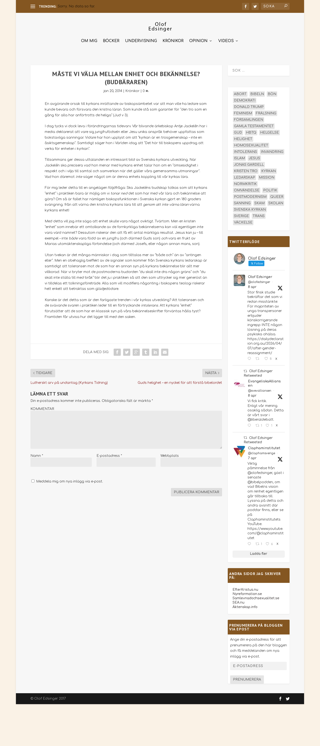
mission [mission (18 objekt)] (266, 175)
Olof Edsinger (260, 275)
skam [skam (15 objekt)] (259, 201)
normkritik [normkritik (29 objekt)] (245, 182)
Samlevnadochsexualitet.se (256, 596)
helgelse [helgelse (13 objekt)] (269, 130)
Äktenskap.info (245, 605)
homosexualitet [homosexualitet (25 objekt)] (251, 143)
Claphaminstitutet (264, 446)
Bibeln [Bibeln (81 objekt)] (257, 92)
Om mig (89, 39)
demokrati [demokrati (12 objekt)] (244, 98)
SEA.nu (238, 600)
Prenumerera (247, 677)
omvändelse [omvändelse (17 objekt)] (246, 188)
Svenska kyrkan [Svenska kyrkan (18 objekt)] (250, 207)
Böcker (111, 39)
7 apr (252, 456)
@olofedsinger (259, 280)
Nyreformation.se (247, 592)
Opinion (198, 39)
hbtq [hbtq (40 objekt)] (251, 130)
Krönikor (173, 39)
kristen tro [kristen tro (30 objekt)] (245, 169)
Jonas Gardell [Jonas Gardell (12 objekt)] (249, 162)
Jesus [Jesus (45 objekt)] (254, 156)
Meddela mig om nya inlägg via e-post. (69, 479)
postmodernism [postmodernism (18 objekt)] (250, 194)
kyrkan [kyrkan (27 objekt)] (268, 169)
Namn (36, 453)
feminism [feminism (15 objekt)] (243, 111)
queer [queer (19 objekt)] (276, 194)
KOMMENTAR (42, 407)
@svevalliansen (259, 388)
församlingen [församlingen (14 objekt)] (248, 117)
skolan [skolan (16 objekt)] (275, 201)
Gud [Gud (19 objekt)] (238, 130)
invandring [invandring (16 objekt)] (272, 149)
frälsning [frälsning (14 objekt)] (266, 111)
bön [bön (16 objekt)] (272, 92)
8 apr (252, 285)
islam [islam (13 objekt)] (239, 156)
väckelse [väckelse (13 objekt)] (243, 220)
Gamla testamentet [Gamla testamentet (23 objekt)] (254, 124)
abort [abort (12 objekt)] (240, 92)
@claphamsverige (261, 451)
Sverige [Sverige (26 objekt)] (241, 214)
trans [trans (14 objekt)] (259, 214)
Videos (226, 39)
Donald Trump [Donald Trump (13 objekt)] (249, 105)
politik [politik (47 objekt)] (270, 188)
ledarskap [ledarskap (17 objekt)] (244, 175)
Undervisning (141, 39)
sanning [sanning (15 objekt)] (242, 201)
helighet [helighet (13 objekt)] (243, 137)
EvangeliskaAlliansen (264, 381)
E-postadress (109, 453)
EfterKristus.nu (245, 587)
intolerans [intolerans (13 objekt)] (245, 149)
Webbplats (169, 453)
